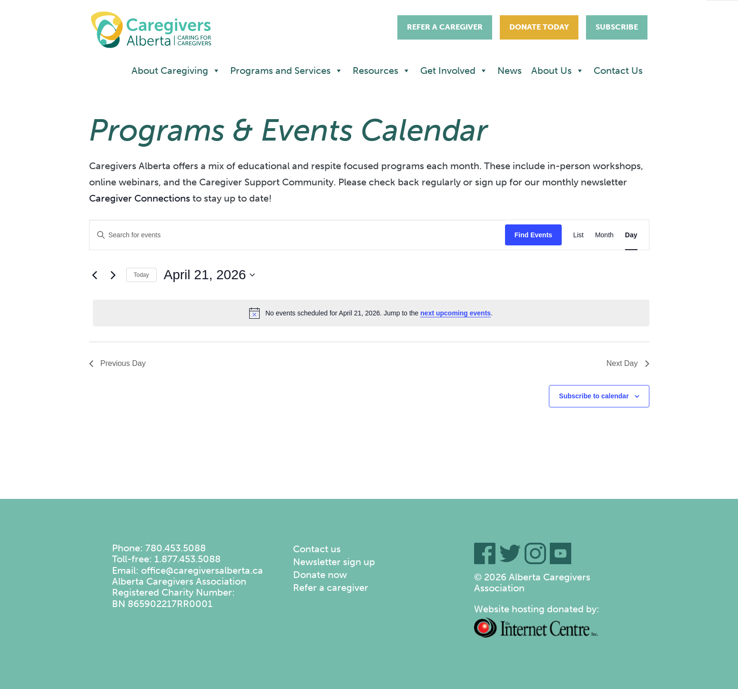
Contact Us (618, 70)
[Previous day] (95, 275)
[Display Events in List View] (578, 235)
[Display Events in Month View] (604, 235)
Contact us (317, 549)
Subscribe (617, 26)
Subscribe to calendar (593, 396)
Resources (382, 70)
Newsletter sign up (334, 561)
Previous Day (117, 363)
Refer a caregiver (330, 587)
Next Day (628, 363)
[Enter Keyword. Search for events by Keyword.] (297, 235)
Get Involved (454, 70)
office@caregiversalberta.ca (202, 570)
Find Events (533, 235)
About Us (557, 70)
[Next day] (113, 275)
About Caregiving (176, 70)
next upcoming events (455, 313)
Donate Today (539, 26)
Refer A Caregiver (445, 26)
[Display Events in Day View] (631, 235)
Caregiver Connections (139, 198)
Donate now (320, 574)
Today (141, 275)
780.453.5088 (175, 548)
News (509, 70)
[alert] (371, 313)
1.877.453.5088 (187, 559)
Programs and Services (286, 70)
